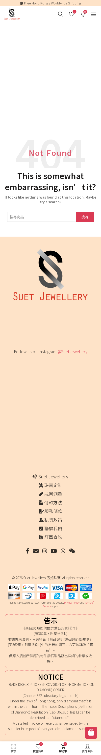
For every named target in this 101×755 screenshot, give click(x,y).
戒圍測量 (53, 493)
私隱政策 (53, 519)
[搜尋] (61, 14)
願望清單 (74, 12)
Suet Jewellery (53, 476)
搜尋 (85, 216)
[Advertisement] (50, 74)
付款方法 (53, 502)
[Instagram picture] (22, 369)
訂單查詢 (53, 537)
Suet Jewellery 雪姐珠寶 (42, 577)
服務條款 (53, 511)
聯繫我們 (53, 528)
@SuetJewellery (72, 351)
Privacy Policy (71, 602)
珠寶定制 (53, 485)
